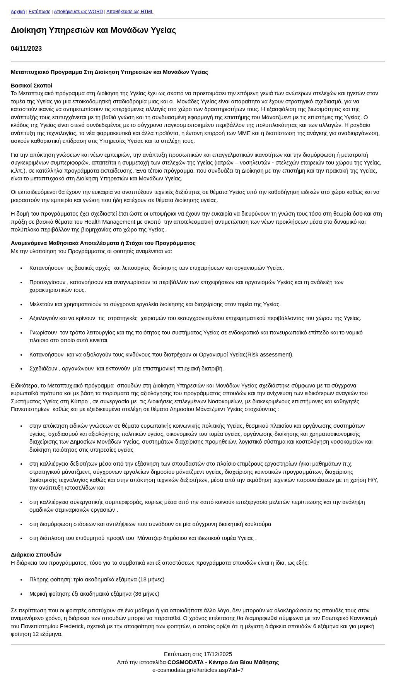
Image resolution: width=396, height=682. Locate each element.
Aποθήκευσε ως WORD (78, 11)
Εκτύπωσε (39, 11)
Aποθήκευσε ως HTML (129, 11)
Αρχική (18, 11)
